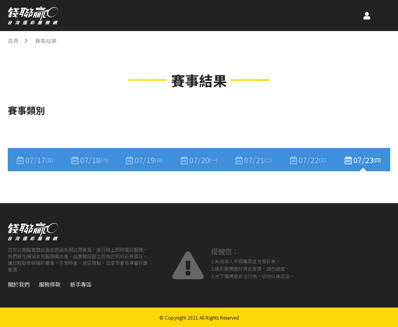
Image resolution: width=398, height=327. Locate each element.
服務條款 (50, 284)
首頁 (13, 41)
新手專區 (81, 284)
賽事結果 (46, 41)
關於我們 (19, 284)
